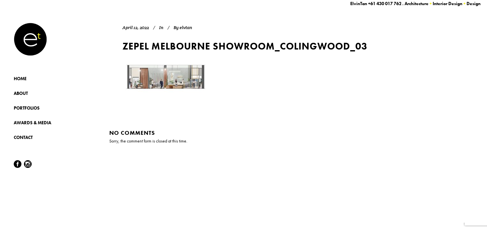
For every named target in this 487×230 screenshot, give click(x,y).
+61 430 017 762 (384, 3)
